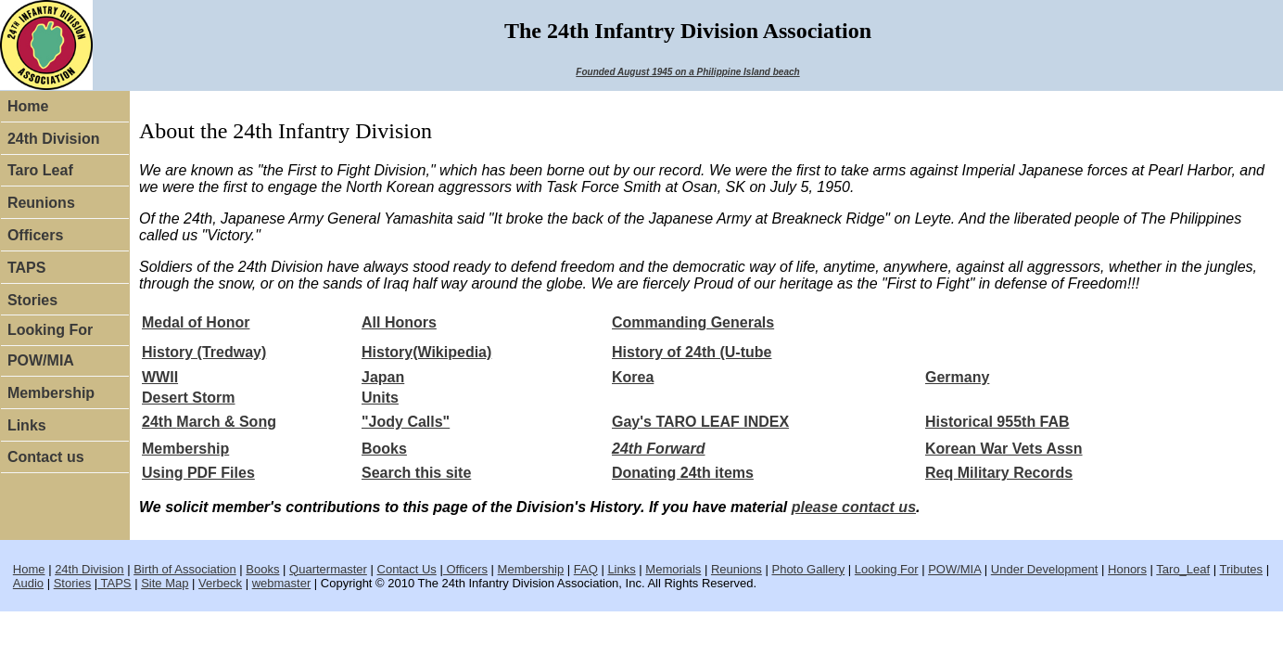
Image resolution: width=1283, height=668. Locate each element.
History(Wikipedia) (426, 352)
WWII (160, 377)
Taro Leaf (40, 170)
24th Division (53, 139)
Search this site (416, 473)
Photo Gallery (808, 569)
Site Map (164, 583)
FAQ (586, 569)
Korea (633, 377)
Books (384, 448)
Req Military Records (999, 473)
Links (26, 425)
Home (27, 106)
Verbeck (220, 583)
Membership (51, 393)
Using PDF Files (198, 473)
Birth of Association (184, 569)
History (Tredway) (204, 352)
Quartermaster (328, 569)
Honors (1127, 569)
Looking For (50, 330)
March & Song (226, 422)
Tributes (1241, 569)
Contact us (45, 457)
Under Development (1045, 569)
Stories (32, 300)
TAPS (26, 268)
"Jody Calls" (406, 422)
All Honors (399, 322)
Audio (28, 583)
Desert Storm (188, 397)
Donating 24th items (683, 473)
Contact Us (407, 569)
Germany (957, 377)
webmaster (281, 583)
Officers (35, 235)
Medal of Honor (195, 322)
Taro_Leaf (1183, 569)
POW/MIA (40, 360)
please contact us (854, 507)
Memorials (673, 569)
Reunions (41, 203)
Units (380, 397)
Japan (383, 377)
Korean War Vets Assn (1004, 448)
